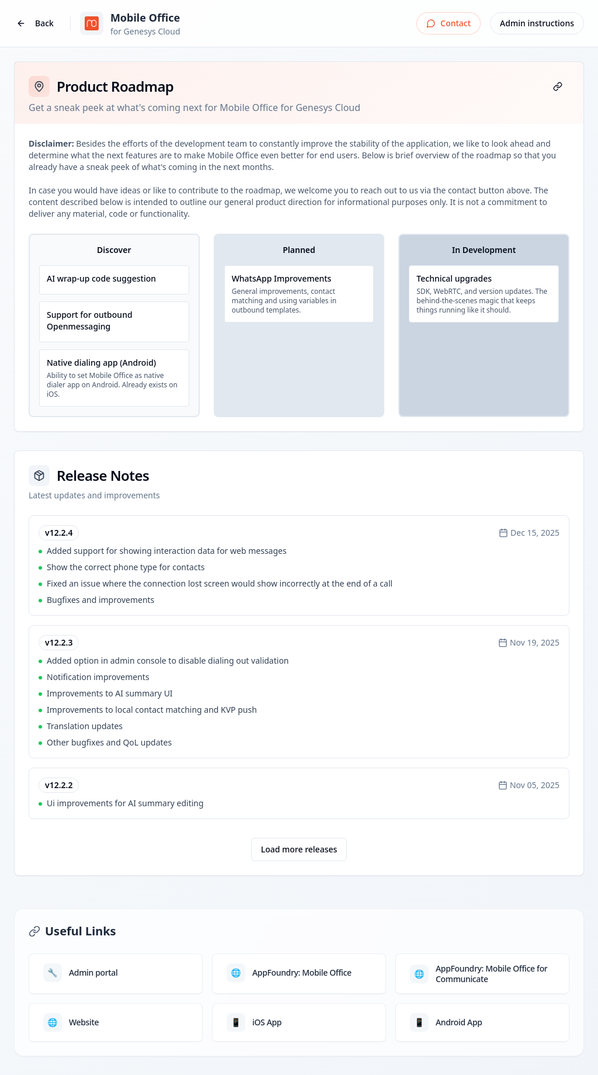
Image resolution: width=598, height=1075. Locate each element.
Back (35, 23)
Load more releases (299, 849)
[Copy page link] (557, 86)
